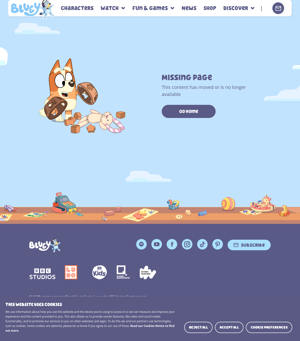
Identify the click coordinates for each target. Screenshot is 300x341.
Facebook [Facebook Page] (172, 244)
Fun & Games (150, 8)
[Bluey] (44, 245)
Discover (235, 8)
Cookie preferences (269, 327)
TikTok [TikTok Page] (202, 244)
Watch (110, 8)
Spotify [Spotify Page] (141, 244)
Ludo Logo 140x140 (71, 272)
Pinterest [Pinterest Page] (217, 244)
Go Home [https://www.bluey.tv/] (188, 111)
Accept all (229, 327)
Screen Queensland (123, 272)
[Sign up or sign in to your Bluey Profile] (278, 8)
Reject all (198, 327)
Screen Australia (148, 272)
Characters (77, 8)
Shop (209, 8)
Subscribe (253, 245)
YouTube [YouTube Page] (156, 244)
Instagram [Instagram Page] (187, 244)
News (189, 8)
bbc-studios (42, 272)
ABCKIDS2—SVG (99, 272)
